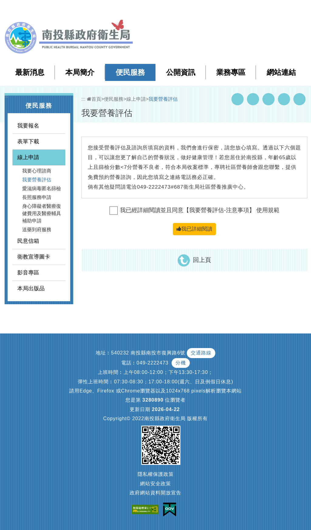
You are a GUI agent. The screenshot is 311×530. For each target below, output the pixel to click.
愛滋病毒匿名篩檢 (41, 188)
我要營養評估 (36, 179)
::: (184, 9)
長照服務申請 (36, 197)
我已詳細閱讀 (194, 229)
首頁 (94, 99)
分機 (181, 362)
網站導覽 (197, 8)
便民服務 (130, 72)
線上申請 (28, 157)
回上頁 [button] (202, 259)
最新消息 (29, 72)
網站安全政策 (155, 483)
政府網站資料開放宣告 (155, 492)
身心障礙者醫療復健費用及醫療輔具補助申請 (41, 213)
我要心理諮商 (36, 170)
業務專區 (230, 72)
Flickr (284, 99)
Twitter (268, 99)
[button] (282, 9)
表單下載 (28, 141)
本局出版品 (31, 288)
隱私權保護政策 (156, 474)
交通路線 (201, 352)
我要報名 (28, 126)
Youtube (253, 99)
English (266, 8)
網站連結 (281, 72)
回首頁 (244, 8)
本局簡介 (79, 72)
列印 (299, 99)
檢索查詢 (221, 8)
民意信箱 (28, 241)
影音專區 (28, 273)
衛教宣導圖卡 (33, 257)
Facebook (237, 99)
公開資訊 (180, 72)
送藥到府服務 (36, 229)
